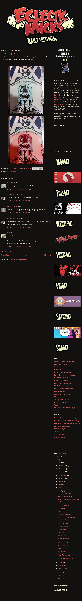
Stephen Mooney (12, 194)
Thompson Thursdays (61, 400)
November (62, 469)
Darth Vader (58, 369)
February (62, 565)
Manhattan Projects (61, 378)
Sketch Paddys (59, 429)
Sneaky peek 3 (63, 535)
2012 (59, 463)
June (60, 484)
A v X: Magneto (63, 505)
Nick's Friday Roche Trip (62, 383)
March (61, 562)
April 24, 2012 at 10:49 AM (19, 189)
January (62, 568)
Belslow (61, 532)
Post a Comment (7, 252)
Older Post (47, 255)
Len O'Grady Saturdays (62, 372)
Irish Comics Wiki (60, 437)
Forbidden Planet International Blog (66, 421)
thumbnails (62, 529)
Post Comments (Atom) (19, 259)
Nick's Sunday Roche (61, 386)
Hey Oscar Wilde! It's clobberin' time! (67, 423)
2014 (59, 457)
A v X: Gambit (63, 526)
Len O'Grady (58, 95)
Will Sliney (10, 183)
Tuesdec (57, 405)
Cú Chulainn (58, 367)
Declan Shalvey (12, 206)
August (61, 478)
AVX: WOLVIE (63, 542)
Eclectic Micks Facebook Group (65, 418)
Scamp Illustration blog (62, 426)
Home (26, 255)
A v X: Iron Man (63, 546)
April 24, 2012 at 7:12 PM (18, 227)
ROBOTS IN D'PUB (65, 496)
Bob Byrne (58, 102)
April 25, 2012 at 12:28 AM (19, 246)
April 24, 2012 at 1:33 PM (18, 201)
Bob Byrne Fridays (60, 364)
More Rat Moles (63, 539)
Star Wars (57, 397)
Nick (8, 232)
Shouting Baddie (64, 514)
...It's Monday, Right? (65, 493)
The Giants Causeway (66, 558)
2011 (59, 572)
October (62, 472)
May (60, 487)
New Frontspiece (64, 555)
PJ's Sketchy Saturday (62, 394)
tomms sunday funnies (62, 402)
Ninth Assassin (59, 391)
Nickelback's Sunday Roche (64, 389)
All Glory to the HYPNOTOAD (64, 361)
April (60, 491)
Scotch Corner (59, 431)
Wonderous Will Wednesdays (64, 408)
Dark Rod (61, 511)
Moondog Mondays (14, 171)
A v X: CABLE (63, 552)
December (62, 466)
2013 (59, 460)
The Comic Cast (59, 434)
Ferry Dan (61, 508)
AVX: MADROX (63, 523)
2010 (59, 575)
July (60, 481)
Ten (59, 549)
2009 (59, 578)
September (63, 475)
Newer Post (5, 255)
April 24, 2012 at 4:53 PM (18, 213)
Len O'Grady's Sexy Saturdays (65, 375)
